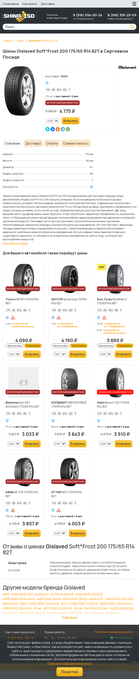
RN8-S (24, 603)
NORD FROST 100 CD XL (84, 603)
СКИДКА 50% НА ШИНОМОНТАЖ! (115, 392)
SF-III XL (78, 608)
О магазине (11, 4)
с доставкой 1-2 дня (66, 96)
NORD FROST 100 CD (75, 598)
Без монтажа (15, 345)
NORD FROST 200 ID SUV (17, 608)
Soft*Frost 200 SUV (62, 594)
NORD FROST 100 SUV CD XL (116, 603)
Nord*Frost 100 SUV (96, 608)
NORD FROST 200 (22, 594)
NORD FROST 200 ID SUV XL (19, 598)
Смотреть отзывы (15, 243)
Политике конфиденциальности (69, 663)
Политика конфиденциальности (114, 632)
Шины (20, 40)
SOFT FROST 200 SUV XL (57, 608)
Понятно (69, 671)
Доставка (47, 4)
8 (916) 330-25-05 (122, 15)
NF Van (37, 608)
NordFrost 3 (41, 594)
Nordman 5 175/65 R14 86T (112, 301)
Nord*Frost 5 (10, 603)
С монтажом (33, 345)
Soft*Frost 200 (43, 40)
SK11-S (65, 603)
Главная (7, 40)
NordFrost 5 (96, 598)
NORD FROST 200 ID (49, 598)
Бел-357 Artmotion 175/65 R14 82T (23, 405)
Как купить (29, 4)
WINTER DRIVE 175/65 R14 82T (69, 405)
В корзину (71, 121)
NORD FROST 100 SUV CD (44, 603)
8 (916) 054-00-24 (87, 15)
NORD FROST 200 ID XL (89, 594)
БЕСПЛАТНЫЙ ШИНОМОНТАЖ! (62, 102)
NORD (6, 594)
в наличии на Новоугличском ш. (23, 325)
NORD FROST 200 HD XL (119, 598)
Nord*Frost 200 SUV (122, 608)
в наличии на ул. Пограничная (67, 325)
